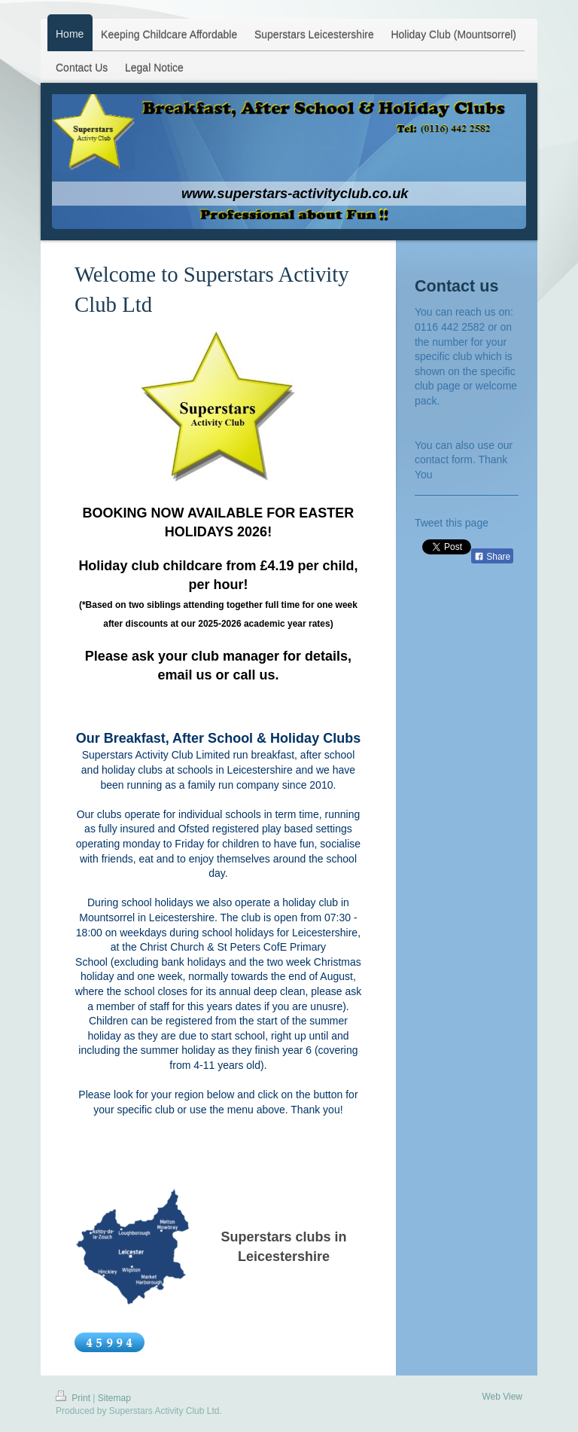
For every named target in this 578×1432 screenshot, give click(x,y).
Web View (502, 1396)
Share (492, 556)
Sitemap (114, 1398)
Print (74, 1398)
